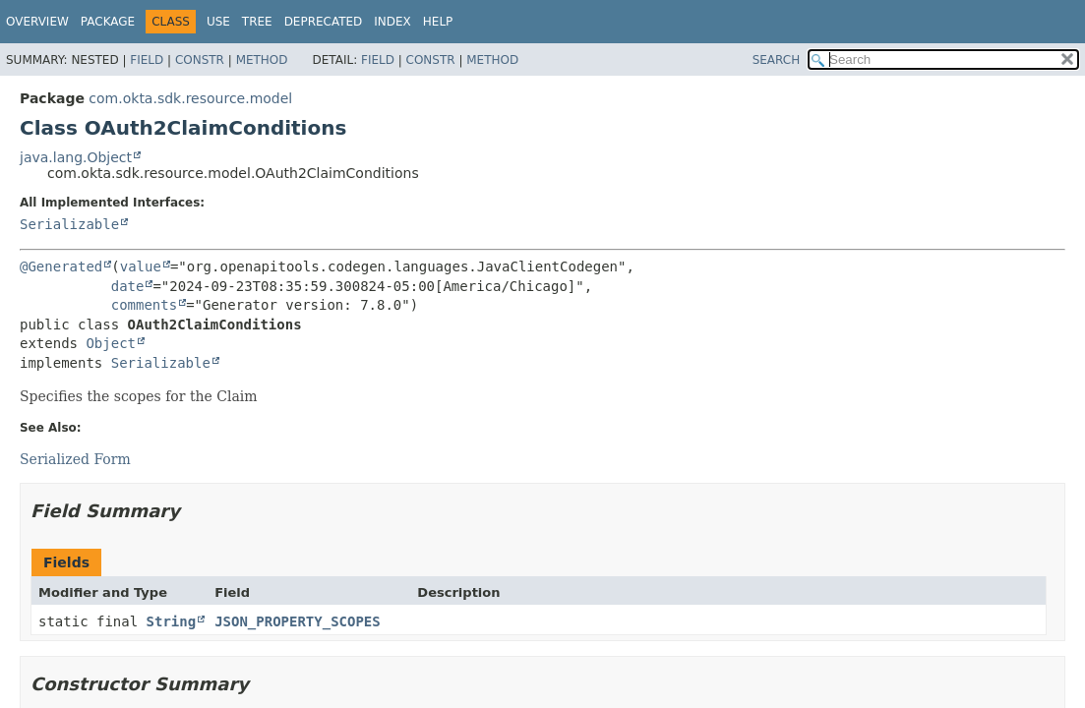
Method (262, 60)
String (172, 621)
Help (438, 22)
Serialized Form (75, 459)
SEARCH (777, 60)
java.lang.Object (76, 157)
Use (218, 22)
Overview (37, 22)
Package (108, 22)
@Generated (61, 266)
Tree (257, 22)
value (140, 266)
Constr (199, 60)
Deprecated (323, 22)
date (128, 286)
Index (392, 22)
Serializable (69, 224)
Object (111, 343)
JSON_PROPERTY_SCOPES (297, 621)
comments (144, 305)
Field (146, 60)
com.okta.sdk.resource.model (190, 98)
